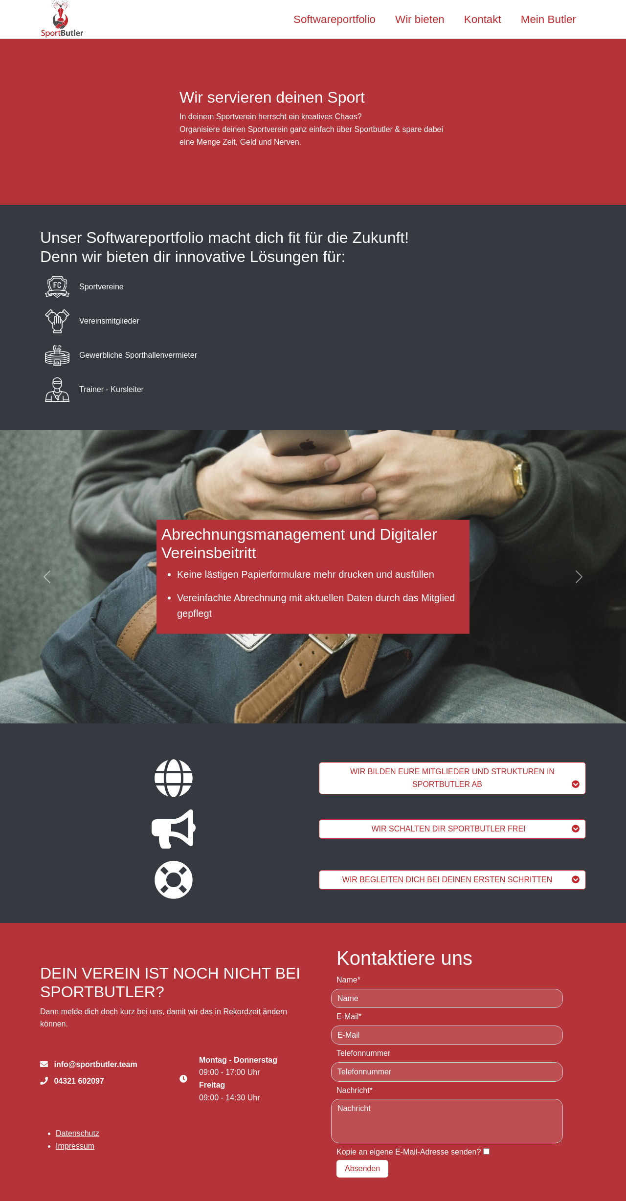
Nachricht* (354, 1090)
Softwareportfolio (334, 19)
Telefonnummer (363, 1053)
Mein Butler (548, 19)
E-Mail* (349, 1016)
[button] (47, 576)
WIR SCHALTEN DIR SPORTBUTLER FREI (476, 829)
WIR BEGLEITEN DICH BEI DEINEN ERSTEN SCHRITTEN (461, 879)
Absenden (362, 1168)
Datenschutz (77, 1133)
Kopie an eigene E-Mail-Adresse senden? (408, 1152)
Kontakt (482, 19)
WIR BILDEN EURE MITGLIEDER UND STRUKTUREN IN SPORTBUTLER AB (465, 777)
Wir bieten (420, 19)
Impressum (75, 1146)
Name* (348, 980)
